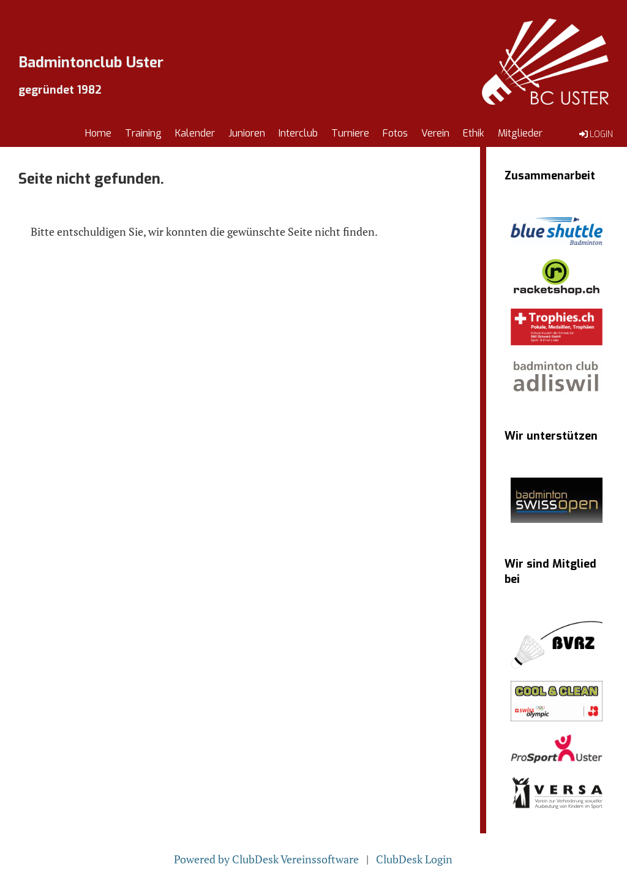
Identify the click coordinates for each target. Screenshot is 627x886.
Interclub (298, 133)
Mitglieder (520, 133)
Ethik (473, 133)
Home (98, 133)
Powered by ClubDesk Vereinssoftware (266, 859)
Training (143, 133)
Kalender (195, 133)
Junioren (246, 133)
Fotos (395, 133)
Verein (435, 133)
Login (595, 134)
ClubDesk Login (414, 859)
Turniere (350, 133)
